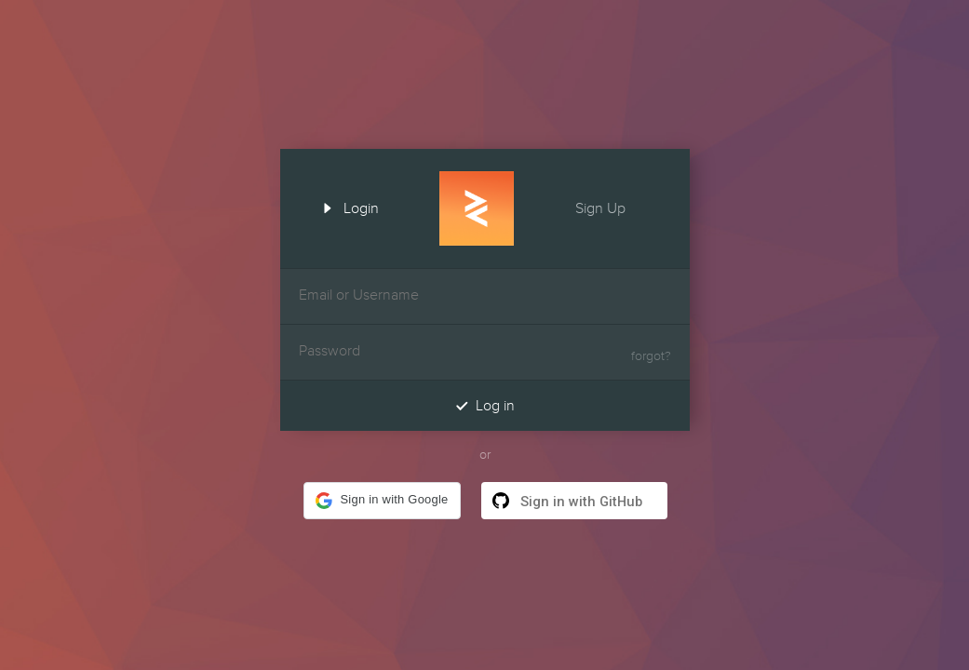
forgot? (651, 356)
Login (344, 206)
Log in (485, 405)
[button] (381, 500)
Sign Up (617, 206)
